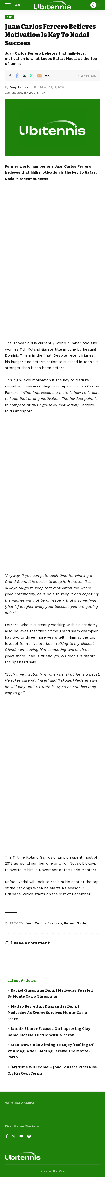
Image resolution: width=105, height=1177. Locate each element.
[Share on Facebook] (16, 76)
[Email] (39, 76)
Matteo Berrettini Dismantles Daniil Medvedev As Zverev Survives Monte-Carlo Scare (47, 1012)
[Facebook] (7, 1136)
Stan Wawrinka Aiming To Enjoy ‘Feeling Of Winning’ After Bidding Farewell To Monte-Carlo (50, 1051)
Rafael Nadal (76, 923)
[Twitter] (13, 1136)
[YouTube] (21, 1136)
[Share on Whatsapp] (31, 76)
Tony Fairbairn (19, 87)
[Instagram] (29, 1136)
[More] (46, 76)
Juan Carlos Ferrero (43, 923)
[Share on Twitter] (24, 76)
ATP (9, 17)
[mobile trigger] (9, 5)
